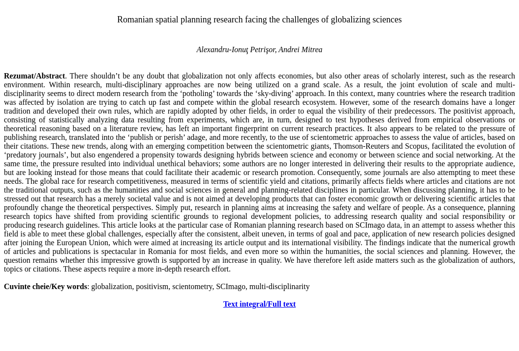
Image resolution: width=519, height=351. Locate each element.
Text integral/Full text (259, 304)
